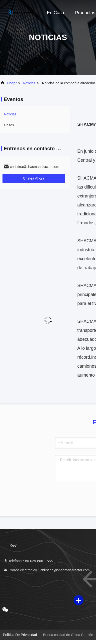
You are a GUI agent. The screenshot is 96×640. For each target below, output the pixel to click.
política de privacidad (20, 635)
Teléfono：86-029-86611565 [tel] (28, 561)
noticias (29, 83)
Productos (85, 12)
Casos (9, 125)
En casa (55, 12)
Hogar (12, 83)
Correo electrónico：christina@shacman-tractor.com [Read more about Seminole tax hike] (46, 570)
